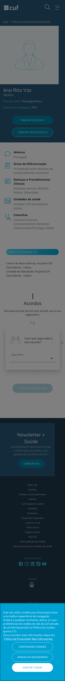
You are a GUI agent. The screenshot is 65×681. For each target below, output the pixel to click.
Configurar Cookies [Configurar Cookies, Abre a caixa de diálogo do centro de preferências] (32, 646)
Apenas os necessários (32, 657)
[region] (32, 642)
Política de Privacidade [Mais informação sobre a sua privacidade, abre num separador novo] (17, 639)
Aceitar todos (32, 667)
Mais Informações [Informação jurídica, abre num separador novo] (42, 639)
